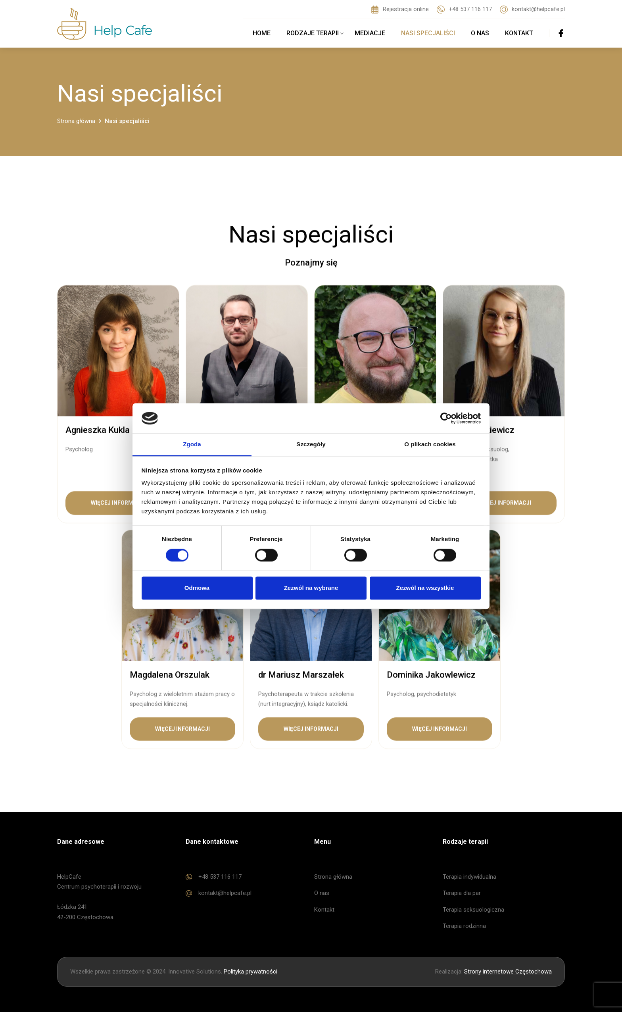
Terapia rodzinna (464, 925)
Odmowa (196, 588)
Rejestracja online (400, 9)
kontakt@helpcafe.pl (532, 9)
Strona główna (333, 876)
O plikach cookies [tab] (429, 444)
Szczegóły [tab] (310, 444)
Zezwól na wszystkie (425, 588)
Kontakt (519, 33)
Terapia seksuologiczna (473, 909)
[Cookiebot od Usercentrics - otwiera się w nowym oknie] (446, 418)
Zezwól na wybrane (311, 588)
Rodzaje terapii (315, 33)
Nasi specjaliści (428, 33)
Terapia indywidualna (469, 876)
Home (262, 33)
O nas (480, 33)
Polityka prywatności (250, 971)
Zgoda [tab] (192, 444)
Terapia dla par (462, 893)
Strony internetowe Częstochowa (508, 971)
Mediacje (370, 33)
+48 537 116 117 (464, 9)
